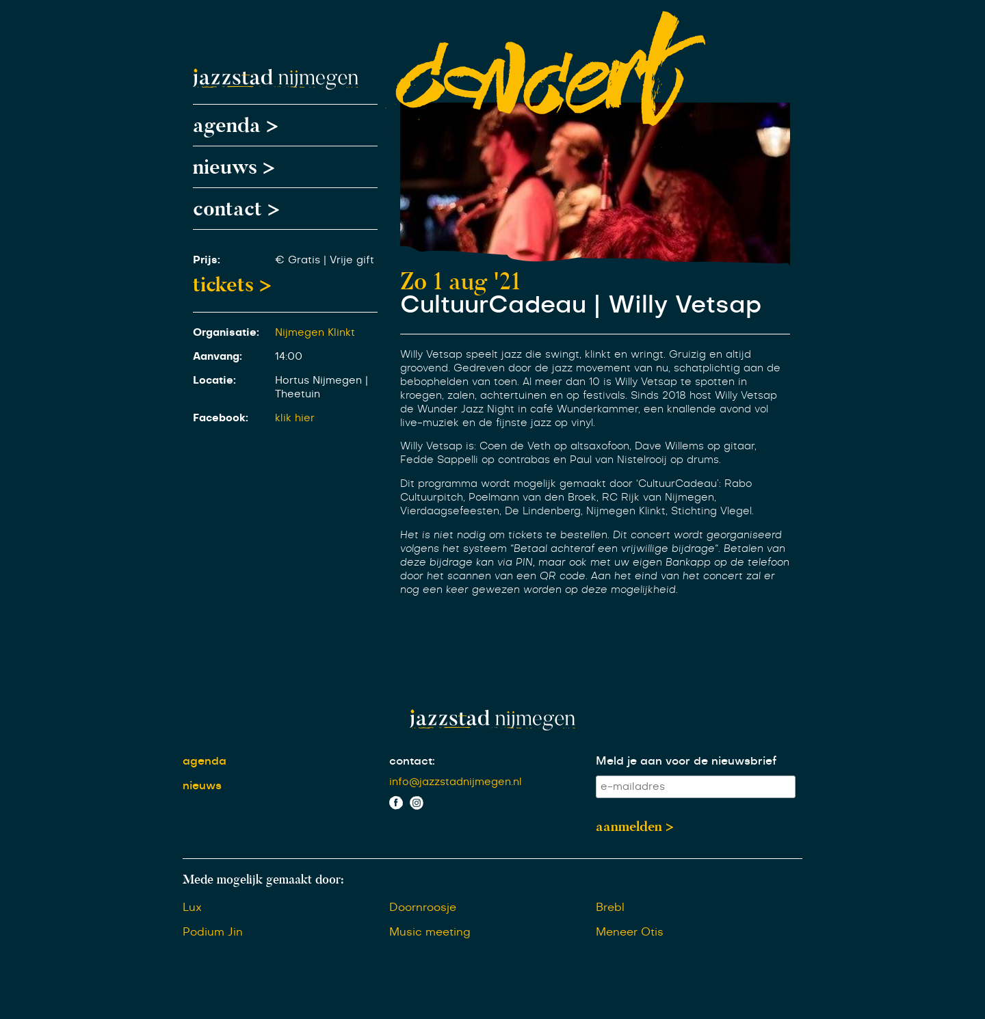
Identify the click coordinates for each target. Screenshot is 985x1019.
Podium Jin (213, 932)
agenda (204, 761)
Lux (192, 907)
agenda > (235, 125)
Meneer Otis (630, 932)
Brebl (610, 907)
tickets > (232, 284)
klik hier (295, 418)
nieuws (202, 785)
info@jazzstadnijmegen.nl (455, 782)
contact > (236, 208)
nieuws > (234, 167)
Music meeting (430, 932)
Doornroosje (422, 907)
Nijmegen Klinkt (315, 333)
